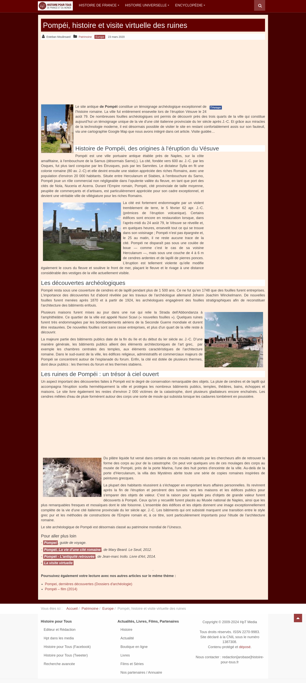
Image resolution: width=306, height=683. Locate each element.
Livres (125, 655)
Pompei (50, 543)
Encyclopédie (190, 5)
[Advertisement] (153, 72)
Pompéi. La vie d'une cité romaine (72, 550)
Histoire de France (99, 5)
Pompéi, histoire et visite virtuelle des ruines (122, 25)
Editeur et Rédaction (60, 630)
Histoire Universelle (147, 5)
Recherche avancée (59, 664)
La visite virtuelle (58, 563)
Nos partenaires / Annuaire (141, 672)
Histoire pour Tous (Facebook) (67, 647)
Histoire (126, 630)
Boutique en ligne (134, 647)
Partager (216, 107)
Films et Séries (132, 664)
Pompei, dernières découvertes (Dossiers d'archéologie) (88, 584)
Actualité (127, 638)
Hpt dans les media (59, 638)
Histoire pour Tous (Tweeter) (66, 655)
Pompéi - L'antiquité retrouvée (69, 556)
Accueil (72, 609)
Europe (108, 609)
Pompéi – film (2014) (61, 589)
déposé (245, 647)
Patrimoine (90, 609)
